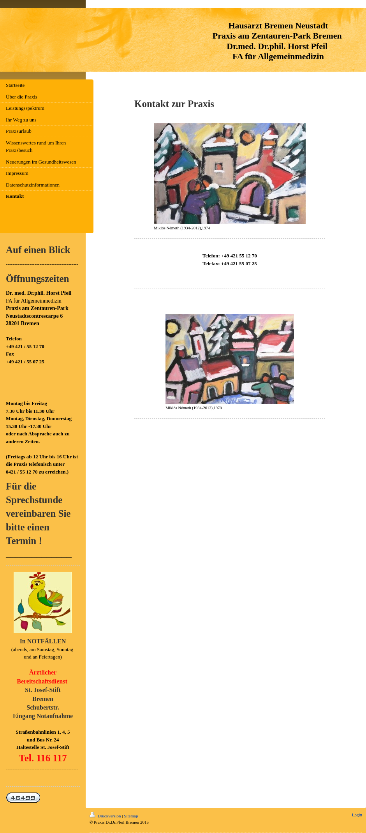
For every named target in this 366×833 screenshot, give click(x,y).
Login (357, 814)
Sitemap (131, 816)
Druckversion (106, 816)
